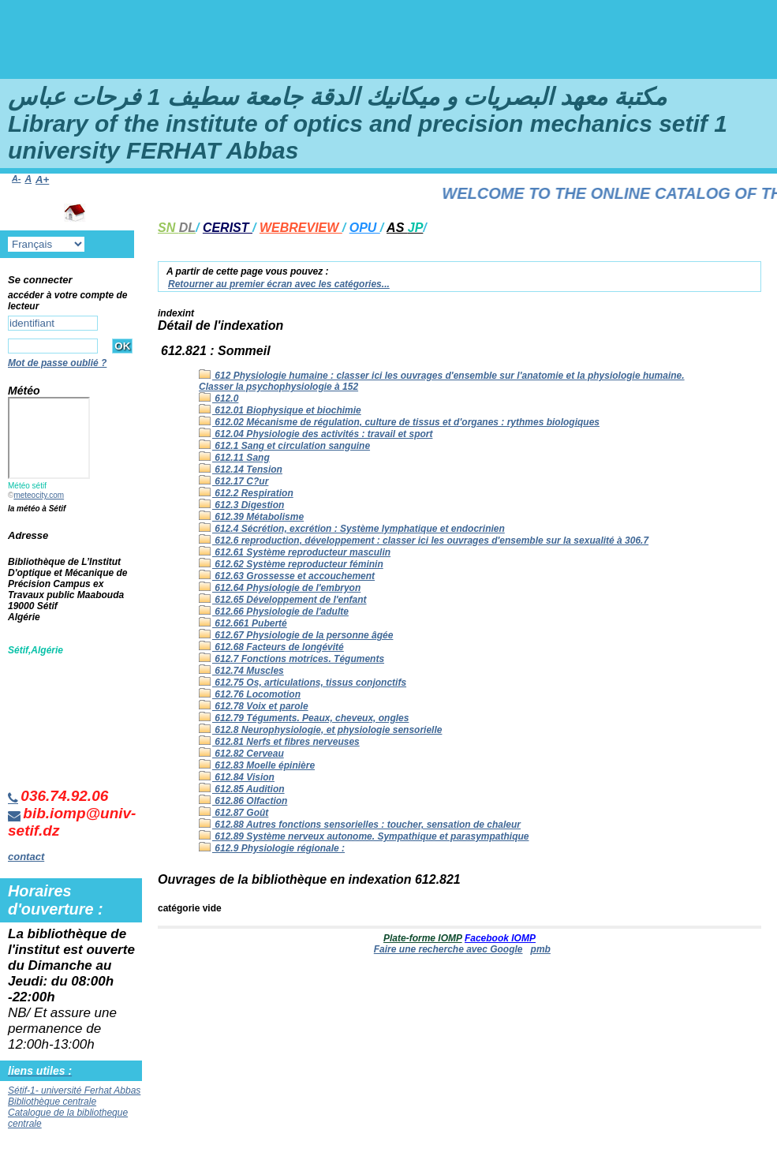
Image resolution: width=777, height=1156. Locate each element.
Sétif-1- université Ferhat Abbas (74, 1090)
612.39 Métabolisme (251, 516)
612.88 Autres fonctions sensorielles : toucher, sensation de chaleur (360, 824)
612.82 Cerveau (241, 753)
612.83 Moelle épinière (257, 765)
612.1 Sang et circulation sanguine (284, 445)
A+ (42, 179)
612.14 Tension (240, 469)
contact (26, 856)
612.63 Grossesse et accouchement (287, 576)
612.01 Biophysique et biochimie (280, 410)
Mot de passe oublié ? (57, 362)
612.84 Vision (237, 777)
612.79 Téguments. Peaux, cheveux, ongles (304, 718)
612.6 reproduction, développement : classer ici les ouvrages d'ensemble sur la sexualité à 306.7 (423, 540)
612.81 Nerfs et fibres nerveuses (279, 741)
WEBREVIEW (301, 227)
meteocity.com (38, 495)
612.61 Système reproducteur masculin (294, 552)
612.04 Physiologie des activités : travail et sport (315, 434)
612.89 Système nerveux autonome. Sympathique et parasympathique (364, 836)
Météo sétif (27, 485)
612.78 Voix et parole (253, 706)
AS (405, 227)
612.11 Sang (234, 457)
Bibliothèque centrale (52, 1101)
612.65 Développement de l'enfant (283, 599)
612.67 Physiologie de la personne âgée (296, 635)
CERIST (227, 227)
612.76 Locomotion (250, 694)
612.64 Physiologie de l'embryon (279, 587)
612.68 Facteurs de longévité (271, 647)
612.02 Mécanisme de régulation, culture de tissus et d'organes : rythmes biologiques (399, 422)
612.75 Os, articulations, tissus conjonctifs (302, 682)
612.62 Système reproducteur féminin (291, 564)
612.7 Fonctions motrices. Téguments (291, 658)
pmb (541, 949)
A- (16, 178)
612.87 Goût (233, 812)
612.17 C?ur (233, 481)
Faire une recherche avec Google (448, 949)
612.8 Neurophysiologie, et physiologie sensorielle (320, 729)
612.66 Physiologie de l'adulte (274, 611)
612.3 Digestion (241, 505)
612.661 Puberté (243, 623)
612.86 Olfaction (243, 800)
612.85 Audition (242, 789)
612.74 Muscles (241, 670)
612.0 (218, 398)
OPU (364, 227)
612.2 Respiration (246, 493)
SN (177, 227)
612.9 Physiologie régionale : (272, 848)
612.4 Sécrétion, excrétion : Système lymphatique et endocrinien (352, 528)
